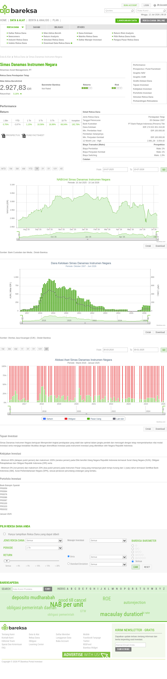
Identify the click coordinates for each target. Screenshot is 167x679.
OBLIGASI (58, 27)
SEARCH (6, 589)
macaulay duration (121, 614)
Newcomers (14, 36)
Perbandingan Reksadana (145, 101)
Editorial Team (8, 641)
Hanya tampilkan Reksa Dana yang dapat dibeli (33, 534)
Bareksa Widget (90, 647)
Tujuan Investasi (141, 85)
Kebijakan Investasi (142, 89)
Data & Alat (5, 56)
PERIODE (8, 547)
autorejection (135, 602)
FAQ (3, 647)
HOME (3, 20)
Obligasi (32, 641)
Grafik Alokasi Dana (142, 81)
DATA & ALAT (17, 20)
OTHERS (81, 27)
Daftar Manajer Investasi (90, 40)
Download (160, 246)
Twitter (86, 641)
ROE (107, 598)
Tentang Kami (8, 634)
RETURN (7, 555)
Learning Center (36, 644)
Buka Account (62, 641)
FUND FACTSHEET (33, 135)
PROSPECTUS (10, 135)
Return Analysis (51, 36)
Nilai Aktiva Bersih (52, 33)
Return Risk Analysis (124, 33)
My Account (160, 5)
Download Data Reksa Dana (57, 43)
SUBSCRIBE (123, 649)
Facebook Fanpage (92, 637)
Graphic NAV (139, 73)
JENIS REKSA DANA (13, 540)
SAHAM (36, 27)
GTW (83, 611)
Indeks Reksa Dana (18, 43)
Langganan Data (63, 637)
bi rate (146, 612)
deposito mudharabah (33, 597)
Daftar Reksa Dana (17, 33)
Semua (138, 561)
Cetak (148, 246)
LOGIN (146, 5)
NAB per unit (66, 604)
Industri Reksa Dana (18, 40)
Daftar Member (63, 634)
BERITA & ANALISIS (39, 20)
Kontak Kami (8, 637)
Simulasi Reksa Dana (54, 40)
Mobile (86, 634)
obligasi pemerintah (61, 614)
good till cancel (72, 600)
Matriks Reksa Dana (88, 36)
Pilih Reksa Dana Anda (124, 36)
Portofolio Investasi (142, 93)
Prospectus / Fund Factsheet (146, 69)
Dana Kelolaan (86, 33)
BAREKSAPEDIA (9, 582)
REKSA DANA (13, 27)
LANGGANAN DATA (127, 20)
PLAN (56, 20)
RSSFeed (87, 644)
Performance (139, 65)
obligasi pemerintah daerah (31, 607)
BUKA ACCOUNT (130, 5)
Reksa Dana (19, 56)
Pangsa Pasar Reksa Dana (126, 40)
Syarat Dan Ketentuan (12, 644)
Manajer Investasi (75, 540)
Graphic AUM (139, 77)
